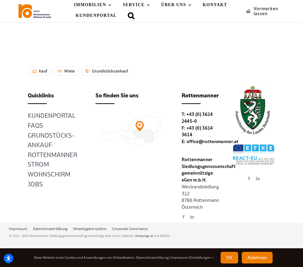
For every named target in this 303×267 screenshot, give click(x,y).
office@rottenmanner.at (213, 141)
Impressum (179, 257)
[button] (131, 15)
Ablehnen (257, 257)
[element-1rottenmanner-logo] (35, 6)
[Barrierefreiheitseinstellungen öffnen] (8, 258)
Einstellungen (201, 257)
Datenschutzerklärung (152, 257)
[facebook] (183, 217)
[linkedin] (192, 217)
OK (229, 257)
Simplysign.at (144, 236)
